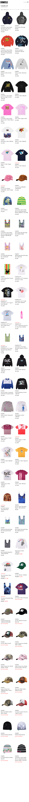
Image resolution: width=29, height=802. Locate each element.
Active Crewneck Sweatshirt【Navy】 (20, 50)
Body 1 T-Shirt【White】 (21, 141)
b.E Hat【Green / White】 (21, 575)
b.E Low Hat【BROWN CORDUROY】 (20, 187)
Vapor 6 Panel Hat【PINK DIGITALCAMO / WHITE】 (21, 666)
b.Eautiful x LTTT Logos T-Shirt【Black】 (7, 303)
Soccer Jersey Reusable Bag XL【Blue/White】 (20, 507)
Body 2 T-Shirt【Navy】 (20, 165)
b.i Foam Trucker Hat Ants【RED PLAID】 (21, 712)
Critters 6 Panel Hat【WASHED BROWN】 (6, 621)
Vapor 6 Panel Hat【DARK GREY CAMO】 (21, 644)
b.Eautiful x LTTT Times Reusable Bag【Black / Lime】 (6, 350)
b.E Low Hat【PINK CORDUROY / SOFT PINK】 (7, 189)
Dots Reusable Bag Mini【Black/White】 (6, 552)
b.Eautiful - (4, 5)
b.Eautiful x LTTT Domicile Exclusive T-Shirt (21, 279)
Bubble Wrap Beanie (20, 734)
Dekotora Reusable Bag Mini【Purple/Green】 (6, 530)
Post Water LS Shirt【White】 (19, 415)
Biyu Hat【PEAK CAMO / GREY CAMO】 (6, 712)
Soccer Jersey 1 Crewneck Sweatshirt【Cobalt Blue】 (7, 393)
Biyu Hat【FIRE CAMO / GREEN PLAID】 (20, 689)
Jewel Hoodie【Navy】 (20, 369)
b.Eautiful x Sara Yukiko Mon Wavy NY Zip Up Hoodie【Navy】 (6, 29)
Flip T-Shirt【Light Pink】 (21, 118)
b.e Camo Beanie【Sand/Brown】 (5, 508)
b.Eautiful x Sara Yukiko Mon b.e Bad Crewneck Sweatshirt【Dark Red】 (6, 51)
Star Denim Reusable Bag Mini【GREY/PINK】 (21, 233)
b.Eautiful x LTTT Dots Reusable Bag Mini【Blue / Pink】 (21, 348)
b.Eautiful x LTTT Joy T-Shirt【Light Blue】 (6, 324)
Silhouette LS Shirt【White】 (19, 551)
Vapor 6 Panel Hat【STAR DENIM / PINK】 (7, 666)
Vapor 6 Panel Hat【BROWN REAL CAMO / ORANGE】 (6, 690)
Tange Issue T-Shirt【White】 (5, 484)
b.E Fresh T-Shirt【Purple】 (21, 597)
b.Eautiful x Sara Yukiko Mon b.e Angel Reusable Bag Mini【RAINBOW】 (6, 234)
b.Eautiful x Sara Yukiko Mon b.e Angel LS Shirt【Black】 (6, 97)
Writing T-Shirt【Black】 (21, 95)
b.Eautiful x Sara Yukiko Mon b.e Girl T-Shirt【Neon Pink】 (7, 120)
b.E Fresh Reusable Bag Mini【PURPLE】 (6, 256)
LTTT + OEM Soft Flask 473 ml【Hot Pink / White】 (21, 326)
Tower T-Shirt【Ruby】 (20, 483)
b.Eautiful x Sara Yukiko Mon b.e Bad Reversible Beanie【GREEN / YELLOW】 (21, 211)
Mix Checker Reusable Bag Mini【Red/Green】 (21, 530)
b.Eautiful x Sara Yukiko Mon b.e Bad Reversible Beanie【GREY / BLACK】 (21, 759)
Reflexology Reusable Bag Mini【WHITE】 (21, 256)
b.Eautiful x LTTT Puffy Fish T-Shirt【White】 (20, 301)
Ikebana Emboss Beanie (6, 734)
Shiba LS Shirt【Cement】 (7, 415)
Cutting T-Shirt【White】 (7, 460)
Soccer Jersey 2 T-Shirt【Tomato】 (20, 440)
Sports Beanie (4, 209)
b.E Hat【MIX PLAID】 (6, 643)
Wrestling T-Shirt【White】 (7, 141)
